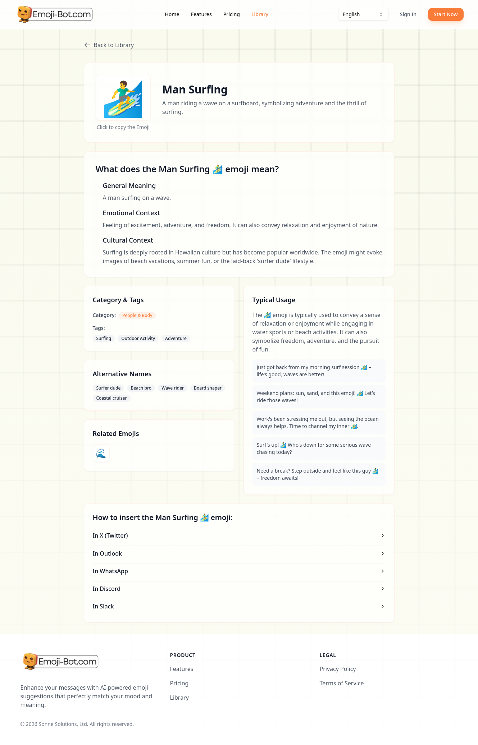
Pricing (231, 14)
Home (172, 14)
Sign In (408, 14)
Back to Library (109, 45)
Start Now (445, 14)
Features (201, 14)
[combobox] (363, 14)
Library (259, 14)
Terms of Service (342, 683)
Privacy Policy (338, 669)
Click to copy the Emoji (123, 127)
